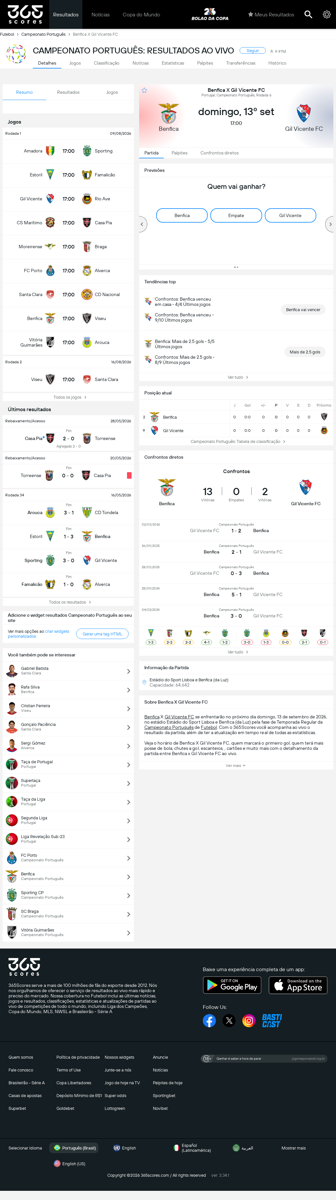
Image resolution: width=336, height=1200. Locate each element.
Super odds (115, 1095)
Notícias (101, 14)
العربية (242, 1148)
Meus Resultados (271, 14)
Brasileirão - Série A (27, 1082)
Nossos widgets (119, 1057)
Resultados (65, 14)
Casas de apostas (25, 1095)
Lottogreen (115, 1108)
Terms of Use (68, 1070)
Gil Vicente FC (179, 716)
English (124, 1148)
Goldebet (65, 1108)
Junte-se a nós (118, 1070)
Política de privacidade (78, 1057)
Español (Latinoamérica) (191, 1148)
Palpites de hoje (167, 1082)
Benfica (151, 716)
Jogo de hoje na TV (122, 1082)
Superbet (17, 1108)
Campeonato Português (47, 34)
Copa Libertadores (73, 1082)
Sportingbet (164, 1095)
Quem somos (21, 1057)
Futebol (10, 34)
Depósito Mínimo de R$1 (79, 1095)
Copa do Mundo (141, 14)
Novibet (160, 1108)
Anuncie (160, 1057)
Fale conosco (21, 1070)
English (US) (68, 1164)
